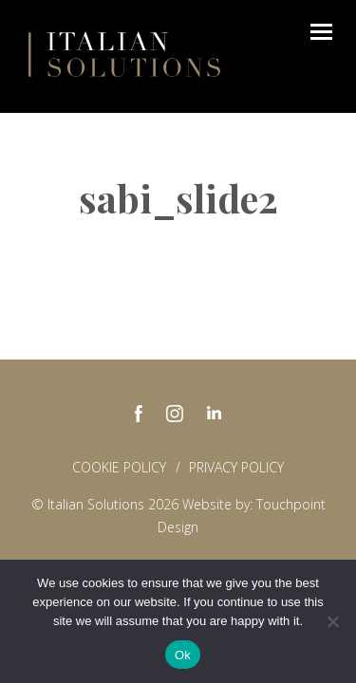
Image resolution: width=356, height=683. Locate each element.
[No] (332, 621)
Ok (183, 655)
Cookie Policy (119, 467)
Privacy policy (236, 467)
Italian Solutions (124, 54)
